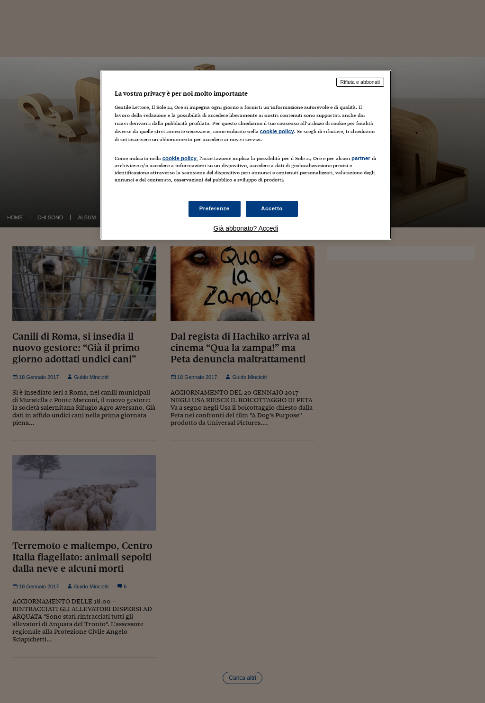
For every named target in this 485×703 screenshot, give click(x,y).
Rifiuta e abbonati (360, 82)
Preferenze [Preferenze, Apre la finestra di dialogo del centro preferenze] (214, 208)
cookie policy (277, 131)
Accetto (272, 208)
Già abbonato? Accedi (245, 228)
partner (360, 158)
